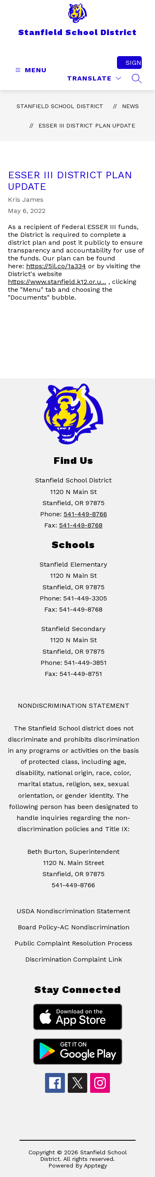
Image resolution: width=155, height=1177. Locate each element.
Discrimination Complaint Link (73, 959)
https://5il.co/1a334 (56, 266)
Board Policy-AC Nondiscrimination (73, 927)
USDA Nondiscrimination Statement (73, 911)
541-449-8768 (81, 525)
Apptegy (95, 1165)
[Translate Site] (94, 78)
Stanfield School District (60, 106)
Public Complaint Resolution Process (73, 943)
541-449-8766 (85, 514)
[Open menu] (30, 70)
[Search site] (137, 78)
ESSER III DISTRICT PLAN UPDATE (86, 125)
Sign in (134, 62)
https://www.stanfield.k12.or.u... (57, 282)
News (130, 106)
